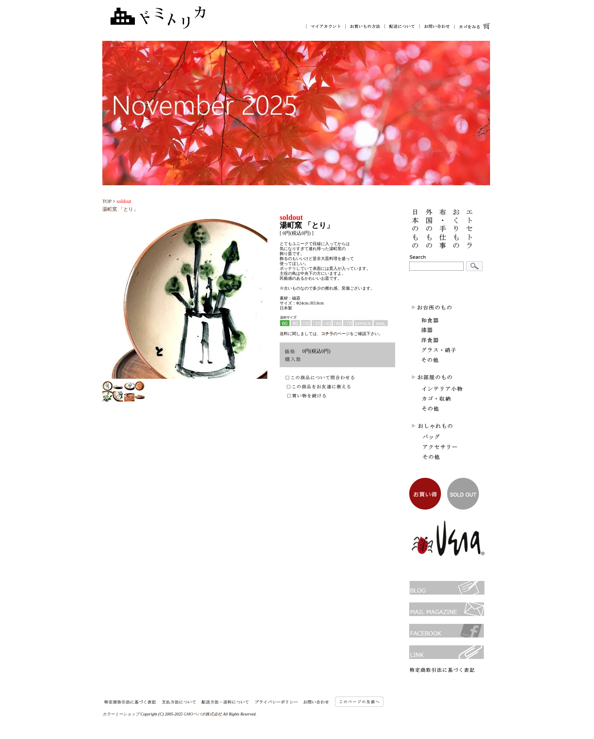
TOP (106, 201)
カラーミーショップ (120, 714)
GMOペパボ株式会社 (203, 714)
